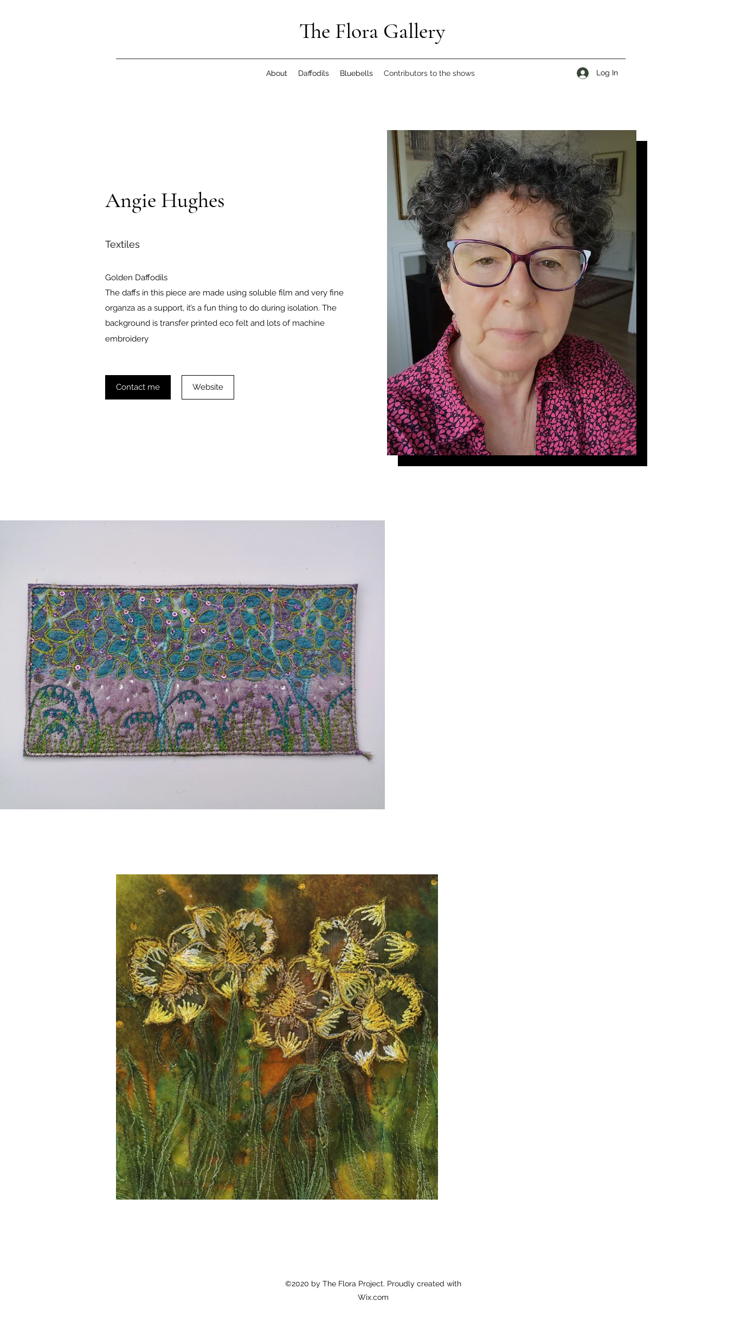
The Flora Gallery (372, 31)
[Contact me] (138, 387)
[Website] (208, 387)
